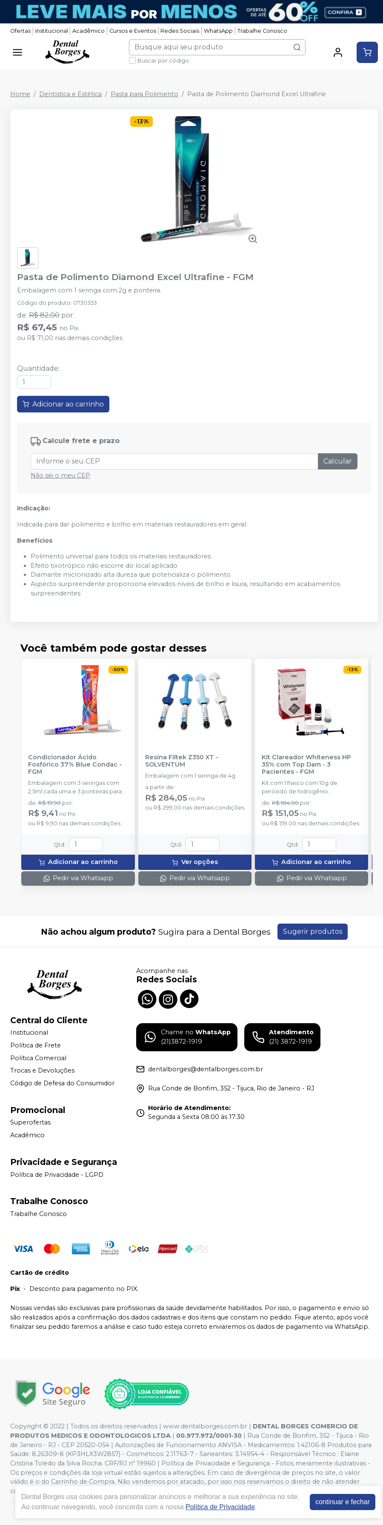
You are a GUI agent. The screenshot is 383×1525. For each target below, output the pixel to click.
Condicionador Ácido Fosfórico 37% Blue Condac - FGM (75, 765)
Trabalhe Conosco (262, 31)
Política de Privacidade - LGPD (56, 1175)
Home (20, 94)
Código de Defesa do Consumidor (62, 1083)
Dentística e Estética (70, 94)
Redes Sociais (179, 31)
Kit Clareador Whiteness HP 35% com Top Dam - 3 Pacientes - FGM (306, 765)
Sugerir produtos (312, 931)
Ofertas (20, 31)
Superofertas (30, 1123)
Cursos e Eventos (132, 31)
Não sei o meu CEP (60, 475)
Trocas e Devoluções (42, 1070)
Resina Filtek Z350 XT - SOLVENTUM (181, 761)
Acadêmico (88, 31)
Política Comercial (38, 1058)
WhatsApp (218, 31)
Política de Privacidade (220, 1507)
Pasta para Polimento (144, 94)
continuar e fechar (342, 1501)
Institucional (51, 31)
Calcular (337, 461)
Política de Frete (35, 1045)
